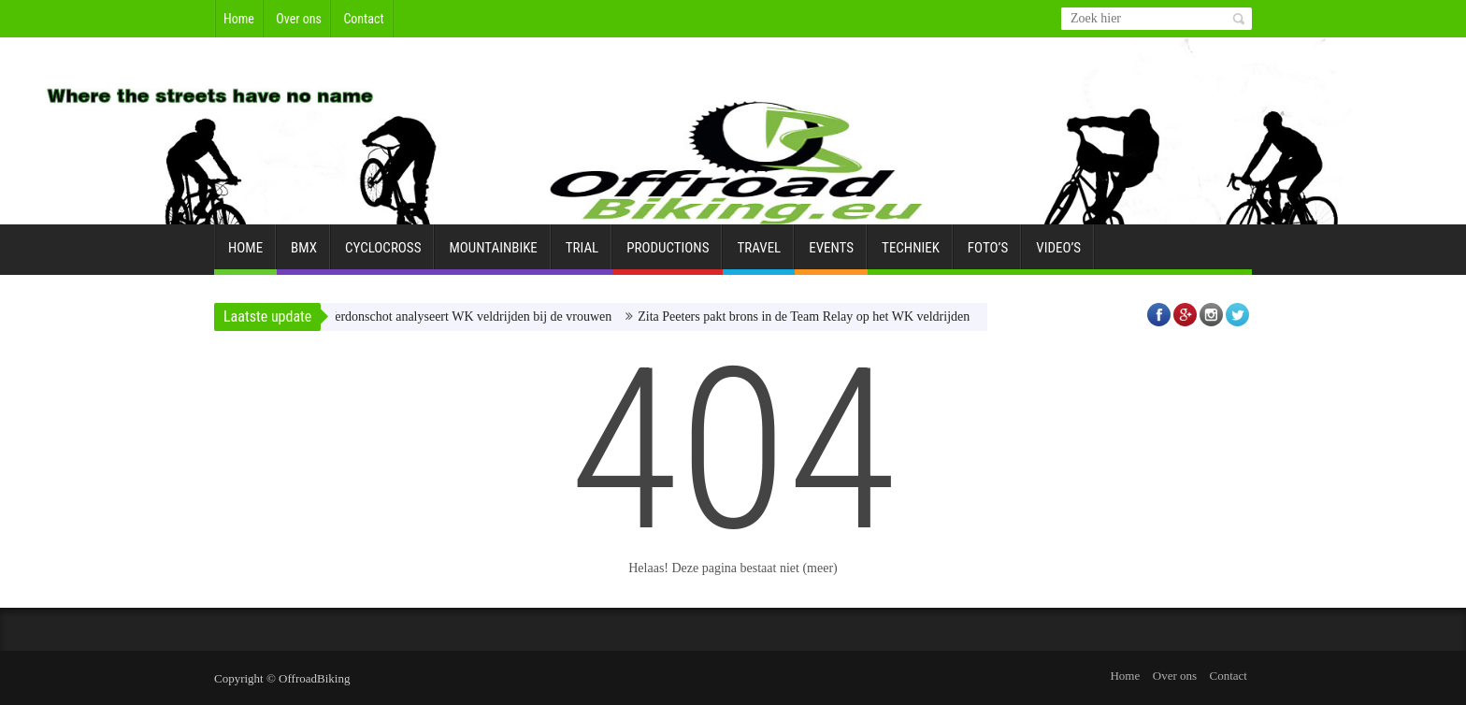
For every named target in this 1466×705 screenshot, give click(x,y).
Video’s (1058, 255)
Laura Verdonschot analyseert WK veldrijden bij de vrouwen (457, 316)
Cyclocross (383, 255)
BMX (304, 255)
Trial (582, 255)
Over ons (299, 18)
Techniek (911, 255)
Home (238, 18)
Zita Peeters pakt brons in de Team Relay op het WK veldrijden (808, 316)
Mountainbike (493, 255)
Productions (667, 255)
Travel (759, 255)
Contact (363, 18)
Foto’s (988, 255)
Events (831, 255)
